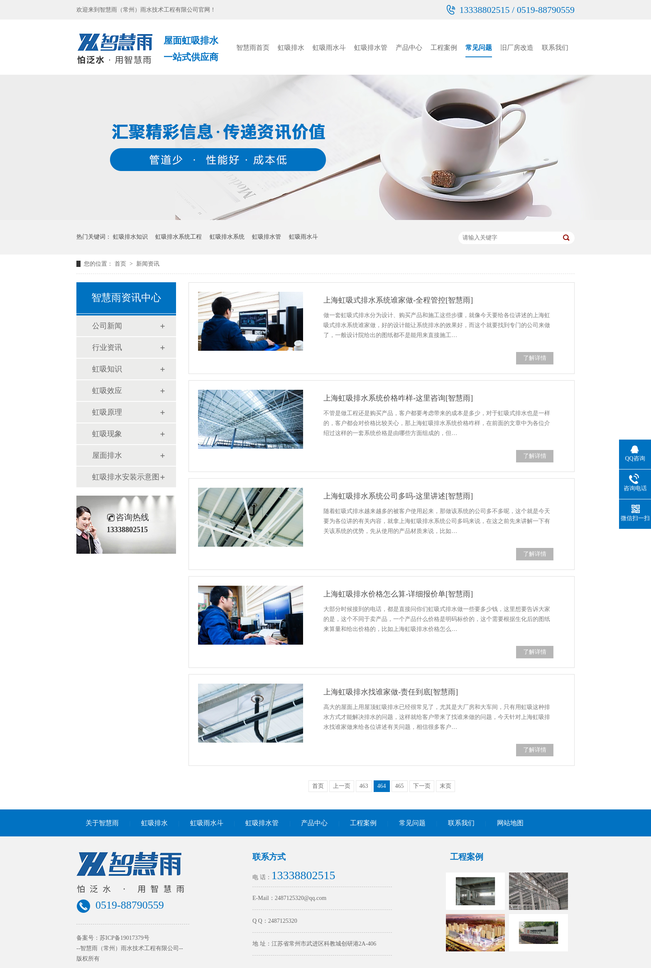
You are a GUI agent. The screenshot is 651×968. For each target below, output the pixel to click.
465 (399, 786)
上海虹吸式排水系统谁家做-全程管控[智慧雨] (398, 300)
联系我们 (555, 47)
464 (381, 786)
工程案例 (444, 47)
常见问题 (478, 47)
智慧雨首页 (252, 47)
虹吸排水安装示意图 (125, 477)
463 (364, 786)
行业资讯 (107, 347)
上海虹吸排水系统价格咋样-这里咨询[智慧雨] (398, 398)
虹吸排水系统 (227, 237)
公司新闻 (107, 326)
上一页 (341, 786)
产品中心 (409, 47)
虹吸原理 (107, 412)
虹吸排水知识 (130, 237)
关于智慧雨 (102, 822)
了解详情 (534, 358)
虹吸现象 (107, 434)
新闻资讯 (147, 264)
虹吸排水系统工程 (178, 237)
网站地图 (510, 822)
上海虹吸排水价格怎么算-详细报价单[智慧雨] (398, 594)
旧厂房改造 (517, 47)
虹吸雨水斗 (329, 47)
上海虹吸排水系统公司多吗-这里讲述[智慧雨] (398, 496)
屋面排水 (107, 455)
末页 (445, 786)
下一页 (422, 786)
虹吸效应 (107, 390)
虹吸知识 (107, 369)
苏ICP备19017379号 (124, 938)
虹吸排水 (291, 47)
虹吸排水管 (370, 47)
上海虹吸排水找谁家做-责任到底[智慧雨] (390, 692)
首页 (121, 264)
